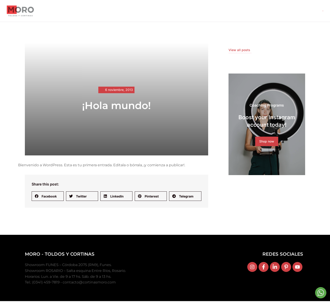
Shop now (266, 142)
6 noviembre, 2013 (119, 91)
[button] (48, 197)
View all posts (239, 51)
